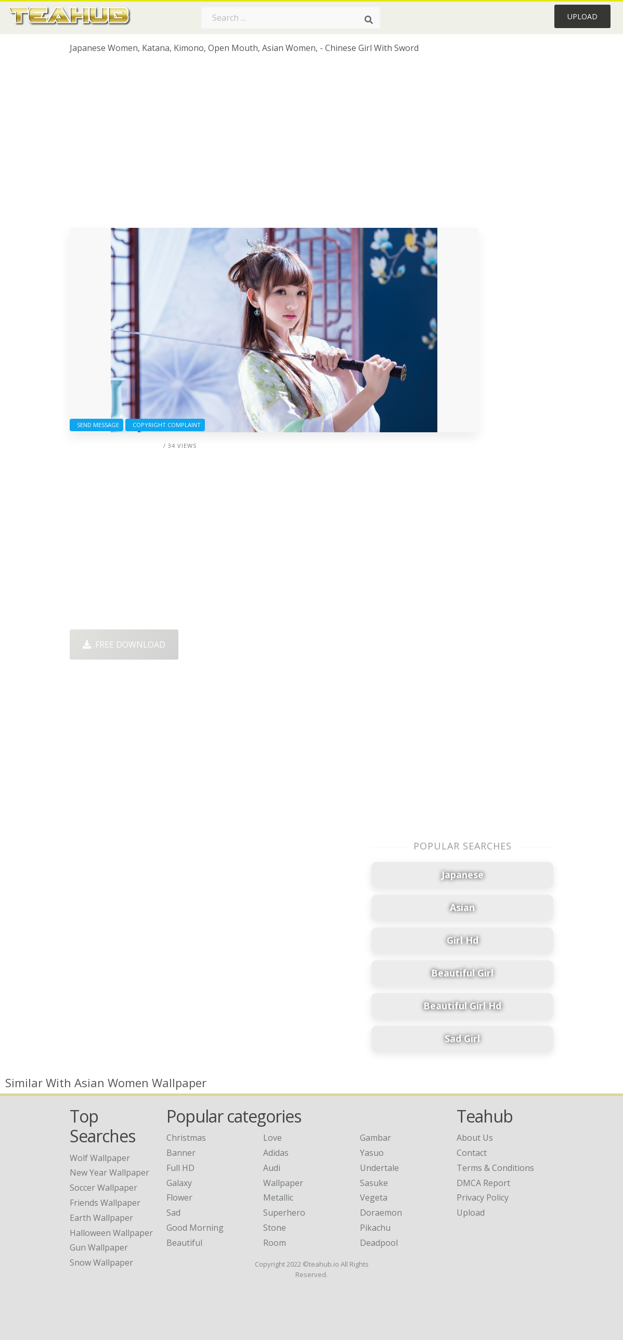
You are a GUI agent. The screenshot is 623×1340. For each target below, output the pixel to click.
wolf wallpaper (100, 1158)
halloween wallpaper (111, 1233)
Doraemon (381, 1212)
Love (272, 1137)
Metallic (278, 1197)
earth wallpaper (101, 1217)
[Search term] (291, 17)
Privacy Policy (483, 1197)
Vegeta (373, 1197)
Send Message (96, 425)
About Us (475, 1137)
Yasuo (372, 1152)
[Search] (368, 20)
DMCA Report (483, 1183)
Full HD (180, 1168)
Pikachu (375, 1227)
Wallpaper (283, 1183)
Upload (582, 16)
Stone (274, 1227)
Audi (271, 1168)
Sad (173, 1212)
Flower (179, 1197)
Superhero (284, 1212)
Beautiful (184, 1242)
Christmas (186, 1137)
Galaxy (179, 1183)
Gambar (375, 1137)
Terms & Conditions (495, 1168)
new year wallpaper (109, 1172)
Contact (472, 1152)
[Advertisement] (274, 144)
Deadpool (379, 1242)
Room (274, 1242)
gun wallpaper (99, 1247)
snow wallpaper (101, 1262)
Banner (181, 1152)
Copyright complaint (165, 425)
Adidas (276, 1152)
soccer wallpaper (103, 1187)
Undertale (379, 1168)
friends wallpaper (105, 1202)
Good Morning (195, 1227)
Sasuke (374, 1183)
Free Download (124, 644)
